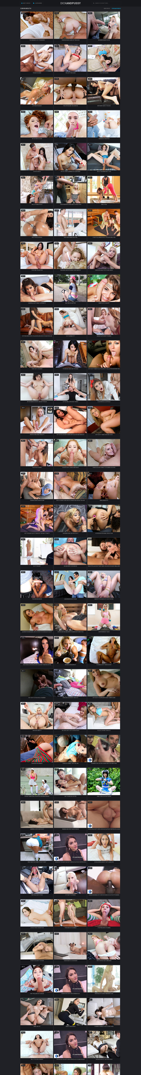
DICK (70, 3)
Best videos (25, 3)
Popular (114, 8)
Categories (37, 3)
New (105, 8)
